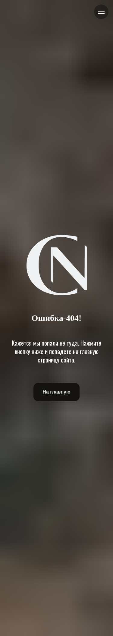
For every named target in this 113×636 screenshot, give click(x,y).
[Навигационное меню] (101, 12)
